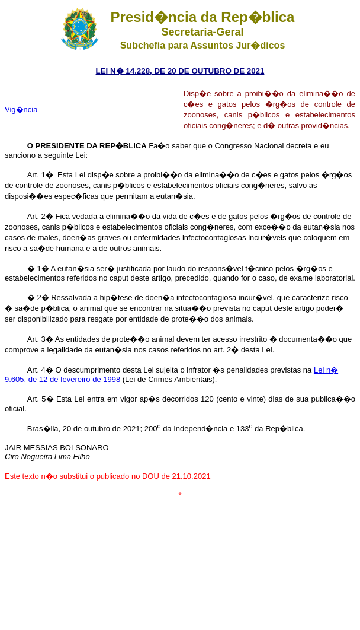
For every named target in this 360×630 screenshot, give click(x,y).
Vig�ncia (21, 109)
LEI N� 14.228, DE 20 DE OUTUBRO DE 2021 (180, 70)
